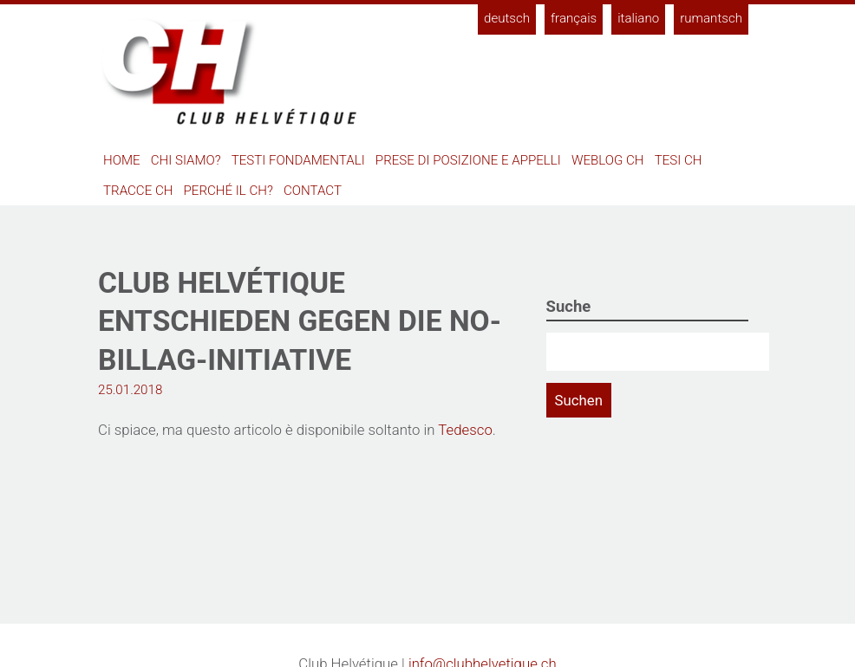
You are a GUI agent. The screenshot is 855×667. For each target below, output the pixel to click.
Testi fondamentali (298, 160)
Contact (313, 190)
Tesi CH (678, 160)
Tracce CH (138, 190)
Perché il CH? (228, 190)
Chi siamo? (186, 160)
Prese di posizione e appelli (468, 160)
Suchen (579, 400)
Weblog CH (607, 160)
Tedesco (465, 429)
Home (121, 160)
